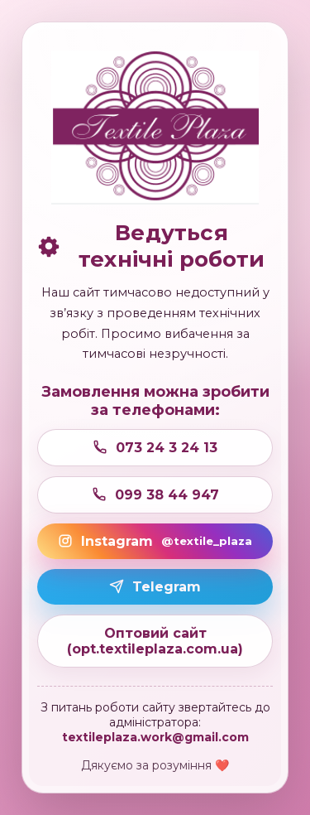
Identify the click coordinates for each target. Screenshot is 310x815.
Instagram (155, 541)
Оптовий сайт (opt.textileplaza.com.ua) (155, 641)
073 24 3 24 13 (155, 448)
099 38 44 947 (155, 495)
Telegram (155, 587)
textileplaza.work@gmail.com (155, 737)
